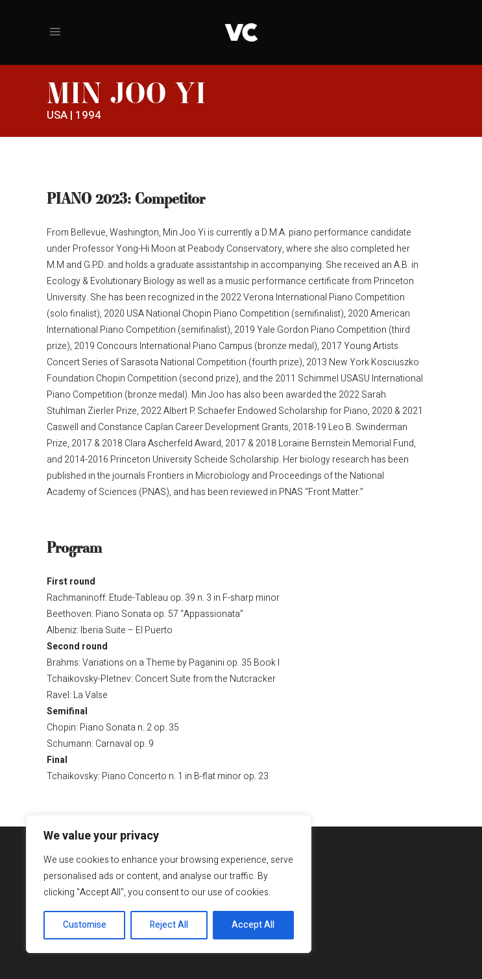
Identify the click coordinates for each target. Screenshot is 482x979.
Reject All (169, 925)
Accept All (253, 925)
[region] (168, 884)
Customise (84, 925)
